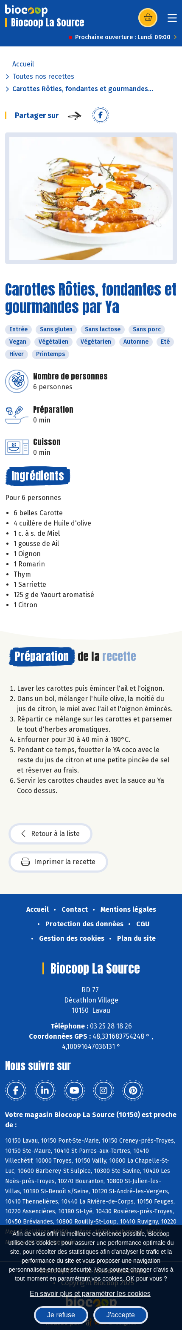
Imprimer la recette (58, 862)
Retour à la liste (50, 834)
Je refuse (61, 1315)
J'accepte (120, 1315)
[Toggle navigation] (172, 20)
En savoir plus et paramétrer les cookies (90, 1293)
